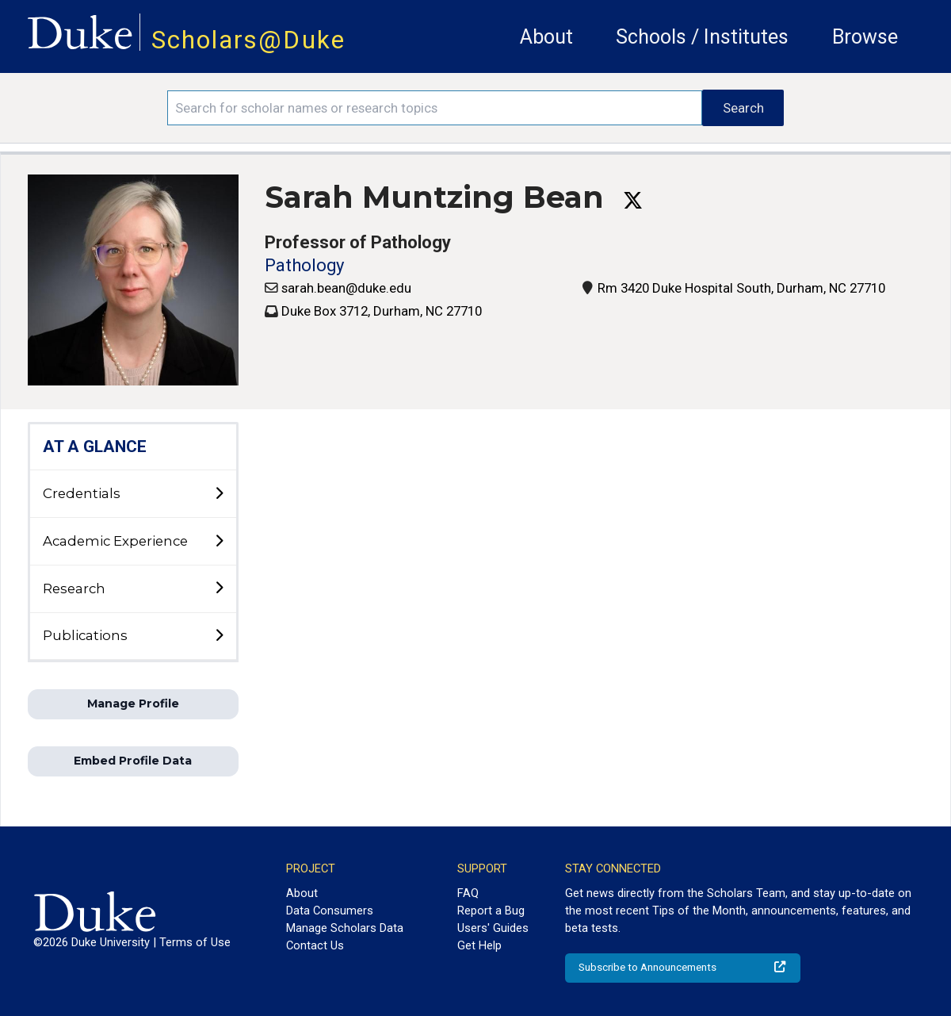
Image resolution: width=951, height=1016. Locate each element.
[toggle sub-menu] (219, 494)
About (546, 36)
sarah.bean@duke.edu (346, 288)
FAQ (468, 893)
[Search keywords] (434, 107)
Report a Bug (491, 910)
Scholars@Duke (248, 40)
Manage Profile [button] (133, 703)
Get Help (479, 945)
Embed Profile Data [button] (133, 760)
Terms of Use (195, 942)
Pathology (304, 265)
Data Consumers (329, 910)
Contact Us (315, 945)
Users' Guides (493, 928)
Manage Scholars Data (344, 928)
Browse (865, 36)
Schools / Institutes (702, 36)
